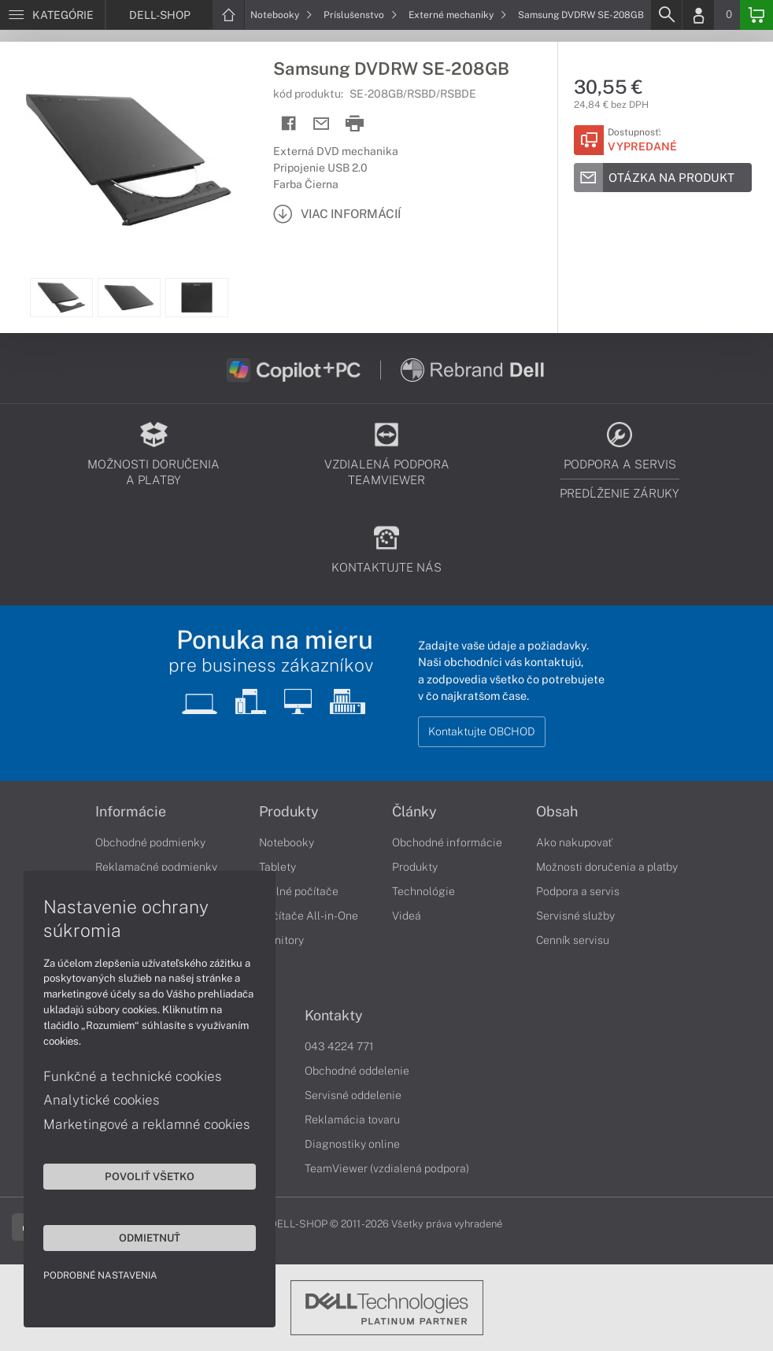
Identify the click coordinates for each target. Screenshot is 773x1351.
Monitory (281, 940)
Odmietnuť (149, 1237)
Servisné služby (575, 915)
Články (414, 812)
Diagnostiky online (352, 1144)
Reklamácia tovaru (352, 1119)
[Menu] (52, 15)
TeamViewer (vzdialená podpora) (387, 1168)
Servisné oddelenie (353, 1095)
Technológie (423, 891)
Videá (406, 915)
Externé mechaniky (458, 14)
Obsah (557, 812)
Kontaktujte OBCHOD (481, 731)
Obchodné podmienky (150, 842)
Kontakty (334, 1016)
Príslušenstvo (361, 14)
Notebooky (281, 14)
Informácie (130, 812)
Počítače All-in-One (308, 915)
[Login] (698, 15)
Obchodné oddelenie (357, 1070)
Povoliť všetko (149, 1176)
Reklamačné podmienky (156, 867)
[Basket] (756, 15)
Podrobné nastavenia (100, 1275)
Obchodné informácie (447, 842)
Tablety (277, 867)
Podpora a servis (578, 891)
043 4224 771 (339, 1046)
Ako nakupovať (574, 842)
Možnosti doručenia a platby (607, 867)
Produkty (289, 812)
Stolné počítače (298, 891)
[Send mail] (321, 124)
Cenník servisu (572, 940)
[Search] (666, 15)
